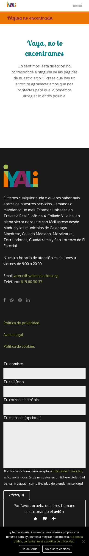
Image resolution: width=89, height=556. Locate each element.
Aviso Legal (13, 334)
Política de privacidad (21, 322)
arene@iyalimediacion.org (36, 275)
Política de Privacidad (67, 471)
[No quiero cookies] (83, 541)
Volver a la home (44, 115)
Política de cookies (19, 346)
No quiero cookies (57, 549)
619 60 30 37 (31, 281)
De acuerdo (30, 549)
